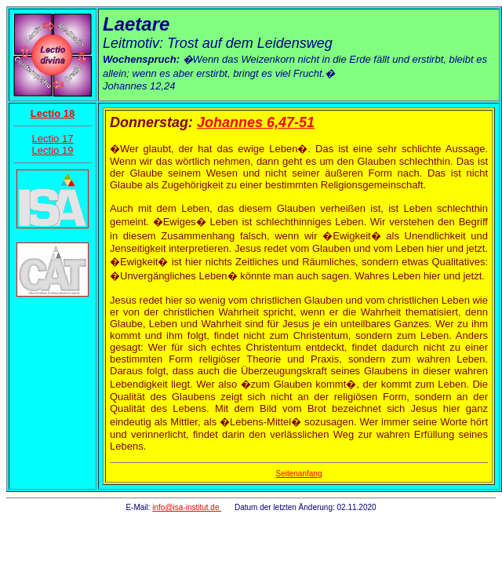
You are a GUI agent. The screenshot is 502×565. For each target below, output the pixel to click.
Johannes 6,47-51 (256, 122)
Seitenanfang (299, 473)
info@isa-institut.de (186, 507)
